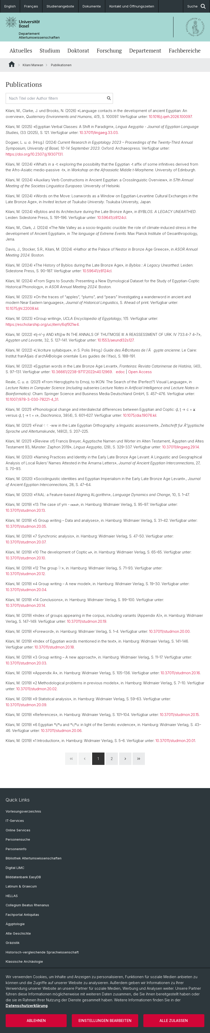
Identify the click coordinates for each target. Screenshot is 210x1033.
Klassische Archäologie (24, 961)
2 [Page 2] (112, 758)
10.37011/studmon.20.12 (25, 573)
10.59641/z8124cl (111, 217)
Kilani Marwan (33, 65)
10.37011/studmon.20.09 (26, 705)
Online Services (18, 830)
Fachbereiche (185, 50)
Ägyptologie (15, 924)
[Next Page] (125, 759)
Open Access (140, 372)
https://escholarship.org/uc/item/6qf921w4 (42, 324)
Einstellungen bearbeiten (105, 1020)
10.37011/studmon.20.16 (180, 673)
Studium (50, 50)
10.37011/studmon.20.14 (25, 605)
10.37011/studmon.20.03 (26, 663)
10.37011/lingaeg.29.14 (180, 447)
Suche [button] (196, 6)
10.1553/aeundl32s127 (116, 340)
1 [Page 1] (98, 758)
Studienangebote (60, 6)
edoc (120, 372)
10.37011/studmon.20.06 (61, 730)
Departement (145, 50)
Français (31, 6)
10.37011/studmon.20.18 (54, 647)
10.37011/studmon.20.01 (175, 740)
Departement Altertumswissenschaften (39, 35)
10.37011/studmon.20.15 (179, 714)
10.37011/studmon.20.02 (36, 689)
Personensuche (18, 839)
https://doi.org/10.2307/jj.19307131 (34, 154)
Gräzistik (13, 943)
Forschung (109, 50)
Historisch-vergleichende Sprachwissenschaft (42, 952)
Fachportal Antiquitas (22, 915)
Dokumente (92, 6)
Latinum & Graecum (21, 886)
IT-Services (15, 821)
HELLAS (12, 896)
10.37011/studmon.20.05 (26, 526)
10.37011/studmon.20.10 (25, 558)
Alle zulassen (174, 1020)
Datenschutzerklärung (27, 1005)
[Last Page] (139, 759)
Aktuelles (21, 50)
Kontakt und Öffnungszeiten (131, 6)
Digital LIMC (15, 868)
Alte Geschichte (18, 933)
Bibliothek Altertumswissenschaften (34, 858)
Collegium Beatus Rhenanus (27, 905)
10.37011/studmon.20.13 (25, 510)
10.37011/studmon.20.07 (26, 542)
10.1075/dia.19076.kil (139, 415)
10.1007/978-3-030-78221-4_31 (32, 399)
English (10, 6)
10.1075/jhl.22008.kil (22, 308)
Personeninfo (16, 849)
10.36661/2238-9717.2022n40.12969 (81, 372)
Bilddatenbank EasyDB (23, 877)
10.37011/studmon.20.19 (86, 621)
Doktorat (78, 50)
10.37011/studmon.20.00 (169, 631)
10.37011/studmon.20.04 (26, 589)
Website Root (12, 64)
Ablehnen (36, 1020)
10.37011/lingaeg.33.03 (99, 132)
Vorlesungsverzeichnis (23, 811)
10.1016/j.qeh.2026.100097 (170, 116)
